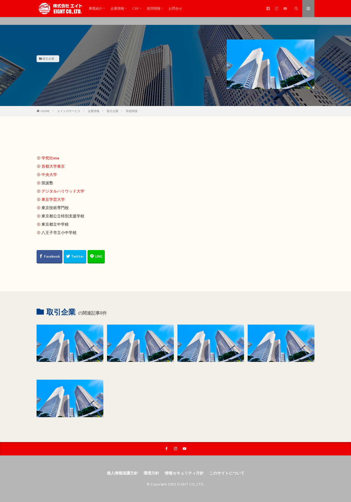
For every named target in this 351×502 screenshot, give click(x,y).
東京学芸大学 (53, 199)
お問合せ (175, 8)
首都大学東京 (53, 166)
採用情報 (153, 8)
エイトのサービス (68, 111)
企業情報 (117, 8)
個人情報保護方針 (122, 473)
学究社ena (50, 157)
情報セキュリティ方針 (184, 473)
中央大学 (49, 174)
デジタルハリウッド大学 (62, 191)
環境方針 (151, 473)
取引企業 (48, 58)
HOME (45, 111)
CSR (135, 8)
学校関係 (131, 111)
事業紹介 (95, 8)
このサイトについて (226, 473)
